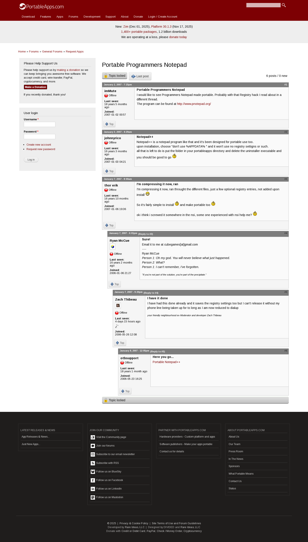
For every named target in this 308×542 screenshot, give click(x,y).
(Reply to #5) (157, 351)
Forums (73, 16)
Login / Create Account (162, 16)
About (124, 16)
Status (232, 488)
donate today (178, 37)
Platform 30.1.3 (161, 26)
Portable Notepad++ (166, 362)
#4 (285, 233)
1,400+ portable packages (139, 31)
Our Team (234, 444)
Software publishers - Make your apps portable (186, 444)
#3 (285, 179)
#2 (285, 132)
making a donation (68, 69)
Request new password (41, 149)
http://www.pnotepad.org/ (194, 104)
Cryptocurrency (193, 531)
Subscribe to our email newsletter (113, 454)
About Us (234, 436)
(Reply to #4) (151, 293)
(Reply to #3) (145, 234)
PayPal (151, 531)
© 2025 (111, 523)
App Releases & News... (35, 436)
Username (31, 119)
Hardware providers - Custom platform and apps (187, 436)
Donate (138, 16)
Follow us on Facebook (107, 480)
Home (22, 51)
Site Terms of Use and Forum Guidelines (176, 523)
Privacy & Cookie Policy (134, 523)
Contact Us (235, 481)
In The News (236, 458)
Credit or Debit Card (133, 531)
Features (45, 16)
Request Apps (75, 51)
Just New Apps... (31, 444)
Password (31, 131)
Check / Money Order (169, 531)
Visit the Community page (108, 437)
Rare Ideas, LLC (135, 527)
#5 (285, 292)
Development (92, 16)
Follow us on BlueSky (106, 472)
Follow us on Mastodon (107, 497)
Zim (125, 26)
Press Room (236, 451)
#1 (285, 84)
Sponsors (234, 466)
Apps (59, 16)
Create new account (39, 144)
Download (28, 16)
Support (110, 16)
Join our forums (102, 446)
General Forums (52, 51)
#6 (285, 350)
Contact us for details (172, 451)
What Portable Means (241, 473)
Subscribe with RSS (105, 463)
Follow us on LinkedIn (106, 489)
